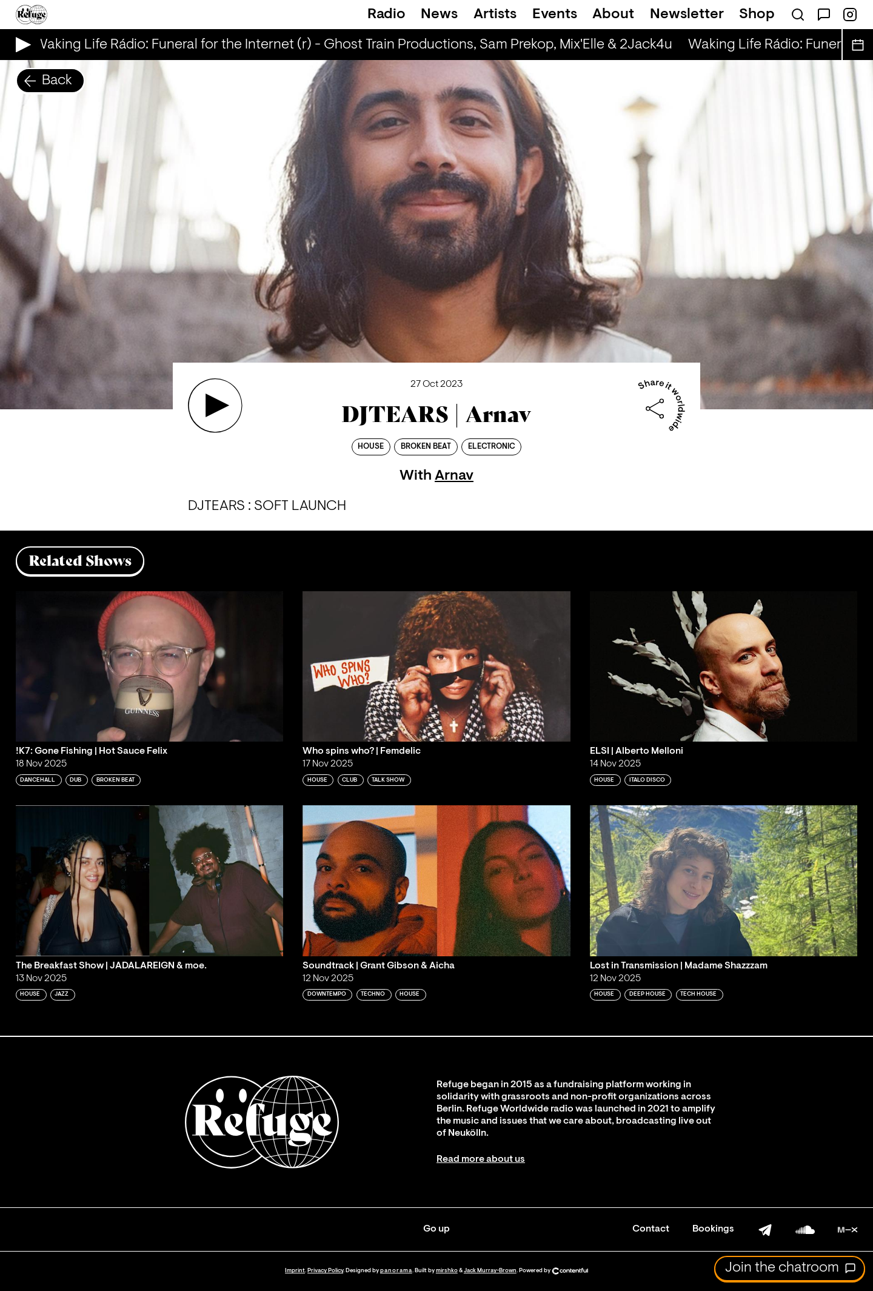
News (439, 14)
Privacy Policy (325, 1270)
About (613, 14)
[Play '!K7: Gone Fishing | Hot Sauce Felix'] (150, 666)
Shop (757, 14)
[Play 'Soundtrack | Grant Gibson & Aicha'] (436, 880)
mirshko (447, 1270)
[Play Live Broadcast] (20, 44)
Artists (495, 14)
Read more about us (480, 1159)
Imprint (295, 1270)
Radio (386, 14)
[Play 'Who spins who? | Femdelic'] (436, 666)
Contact (650, 1229)
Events (554, 14)
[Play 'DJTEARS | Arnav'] (215, 405)
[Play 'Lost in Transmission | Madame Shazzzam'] (724, 880)
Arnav (454, 476)
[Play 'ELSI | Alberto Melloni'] (724, 666)
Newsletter (687, 14)
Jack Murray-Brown (490, 1270)
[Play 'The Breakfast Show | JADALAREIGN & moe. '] (150, 880)
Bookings (713, 1229)
